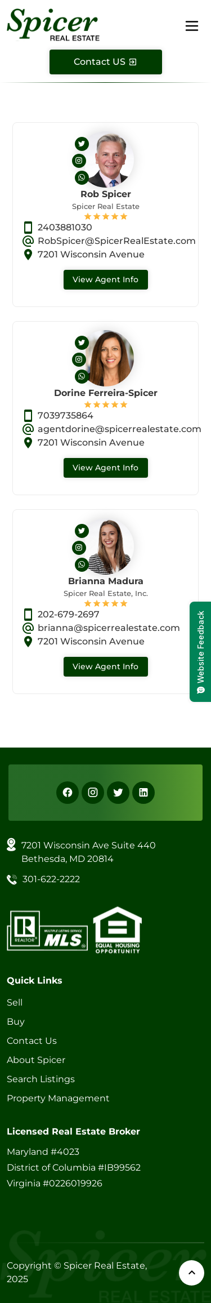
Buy (16, 1021)
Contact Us (32, 1040)
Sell (15, 1002)
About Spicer (36, 1060)
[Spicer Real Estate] (53, 24)
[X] (118, 792)
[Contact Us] (106, 62)
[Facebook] (67, 792)
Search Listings (41, 1079)
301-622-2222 (51, 879)
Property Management (58, 1098)
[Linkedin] (143, 792)
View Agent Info (105, 279)
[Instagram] (93, 792)
